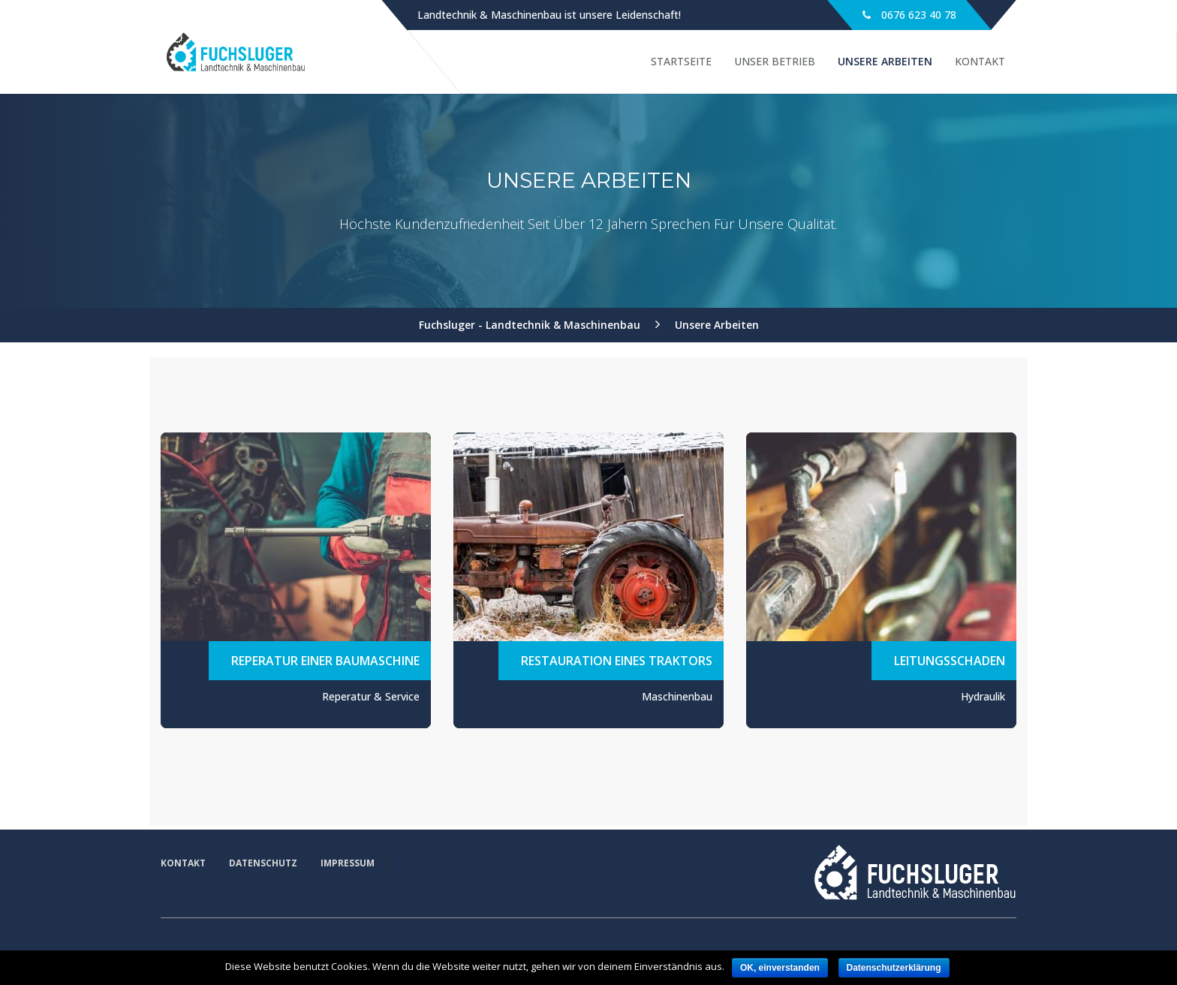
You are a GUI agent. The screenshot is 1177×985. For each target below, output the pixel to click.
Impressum (348, 863)
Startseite (681, 61)
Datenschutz (263, 863)
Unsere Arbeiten (885, 61)
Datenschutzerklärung (894, 967)
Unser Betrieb (774, 61)
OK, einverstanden (780, 967)
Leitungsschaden (949, 660)
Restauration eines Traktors (616, 660)
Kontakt (980, 61)
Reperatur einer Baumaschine (325, 660)
